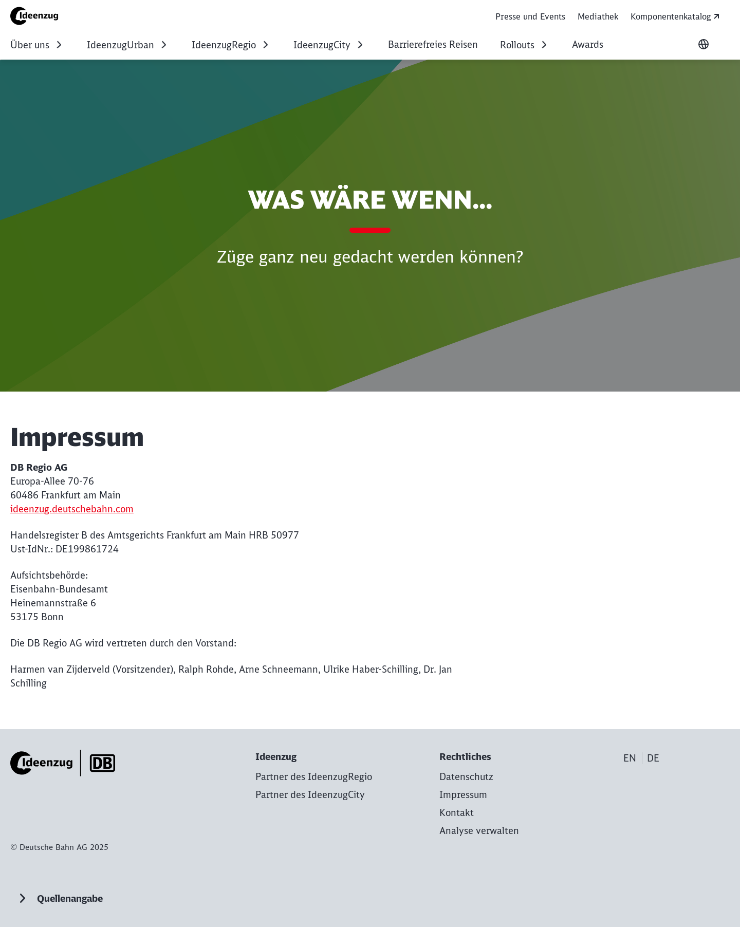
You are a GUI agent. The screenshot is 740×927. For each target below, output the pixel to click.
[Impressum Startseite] (37, 16)
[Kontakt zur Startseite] (456, 813)
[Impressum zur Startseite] (463, 795)
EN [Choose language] (629, 758)
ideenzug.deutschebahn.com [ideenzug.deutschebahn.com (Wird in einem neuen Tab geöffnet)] (72, 509)
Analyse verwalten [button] (479, 831)
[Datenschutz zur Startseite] (466, 777)
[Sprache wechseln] (703, 44)
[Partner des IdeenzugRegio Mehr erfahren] (313, 777)
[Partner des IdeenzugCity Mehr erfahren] (310, 795)
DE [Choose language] (653, 758)
